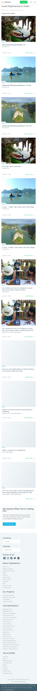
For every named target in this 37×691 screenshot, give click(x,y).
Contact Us (24, 2)
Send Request (9, 524)
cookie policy (10, 689)
